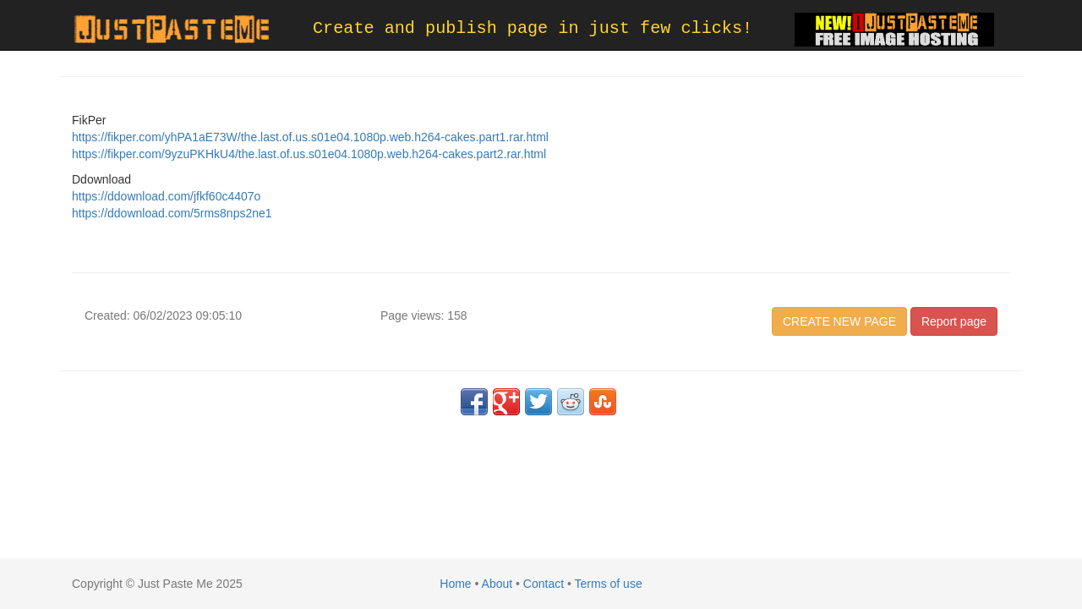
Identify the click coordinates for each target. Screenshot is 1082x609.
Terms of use (608, 583)
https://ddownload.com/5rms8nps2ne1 (172, 213)
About (497, 583)
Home (455, 583)
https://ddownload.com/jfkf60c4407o (166, 196)
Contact (543, 583)
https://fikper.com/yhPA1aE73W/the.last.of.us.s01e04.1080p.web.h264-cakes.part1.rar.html (310, 137)
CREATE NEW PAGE (839, 321)
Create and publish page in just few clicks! (532, 28)
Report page (953, 321)
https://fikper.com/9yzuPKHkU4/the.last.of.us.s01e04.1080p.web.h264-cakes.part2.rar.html (309, 154)
